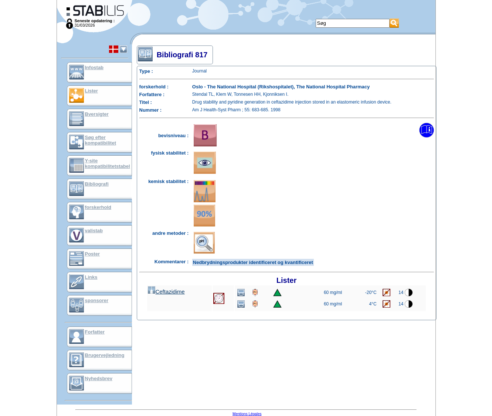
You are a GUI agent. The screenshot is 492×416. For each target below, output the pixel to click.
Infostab (94, 67)
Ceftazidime (166, 291)
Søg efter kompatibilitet (100, 140)
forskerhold (98, 207)
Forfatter (95, 332)
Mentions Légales (247, 414)
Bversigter (97, 114)
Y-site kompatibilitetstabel (107, 163)
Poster (92, 254)
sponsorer (97, 300)
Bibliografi (97, 184)
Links (91, 277)
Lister (91, 91)
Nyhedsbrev (98, 378)
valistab (94, 230)
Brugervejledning (105, 355)
